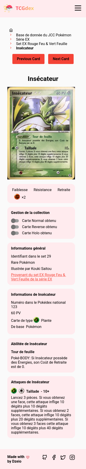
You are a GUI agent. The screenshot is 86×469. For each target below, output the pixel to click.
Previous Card (28, 59)
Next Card (61, 59)
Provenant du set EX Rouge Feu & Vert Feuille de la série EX (38, 277)
